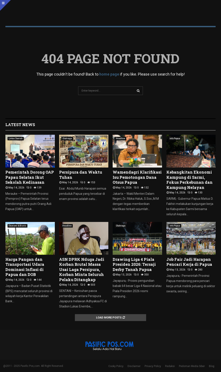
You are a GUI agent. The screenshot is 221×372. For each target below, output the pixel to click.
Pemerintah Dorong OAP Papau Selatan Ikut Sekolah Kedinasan (29, 177)
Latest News (20, 124)
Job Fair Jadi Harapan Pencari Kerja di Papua (189, 262)
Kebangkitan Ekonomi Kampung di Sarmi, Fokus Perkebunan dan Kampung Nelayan (189, 179)
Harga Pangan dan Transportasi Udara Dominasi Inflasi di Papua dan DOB (24, 267)
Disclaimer (134, 366)
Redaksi (170, 366)
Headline (120, 138)
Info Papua (175, 138)
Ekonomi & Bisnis (17, 226)
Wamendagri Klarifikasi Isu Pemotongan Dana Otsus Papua (137, 177)
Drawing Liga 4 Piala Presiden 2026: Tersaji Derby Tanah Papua (134, 264)
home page (109, 74)
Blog (211, 366)
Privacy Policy (153, 366)
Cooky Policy (115, 366)
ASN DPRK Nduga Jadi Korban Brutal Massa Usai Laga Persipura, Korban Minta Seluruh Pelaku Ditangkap (81, 269)
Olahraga (67, 138)
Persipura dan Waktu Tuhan (80, 174)
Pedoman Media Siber (192, 366)
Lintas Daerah (16, 138)
